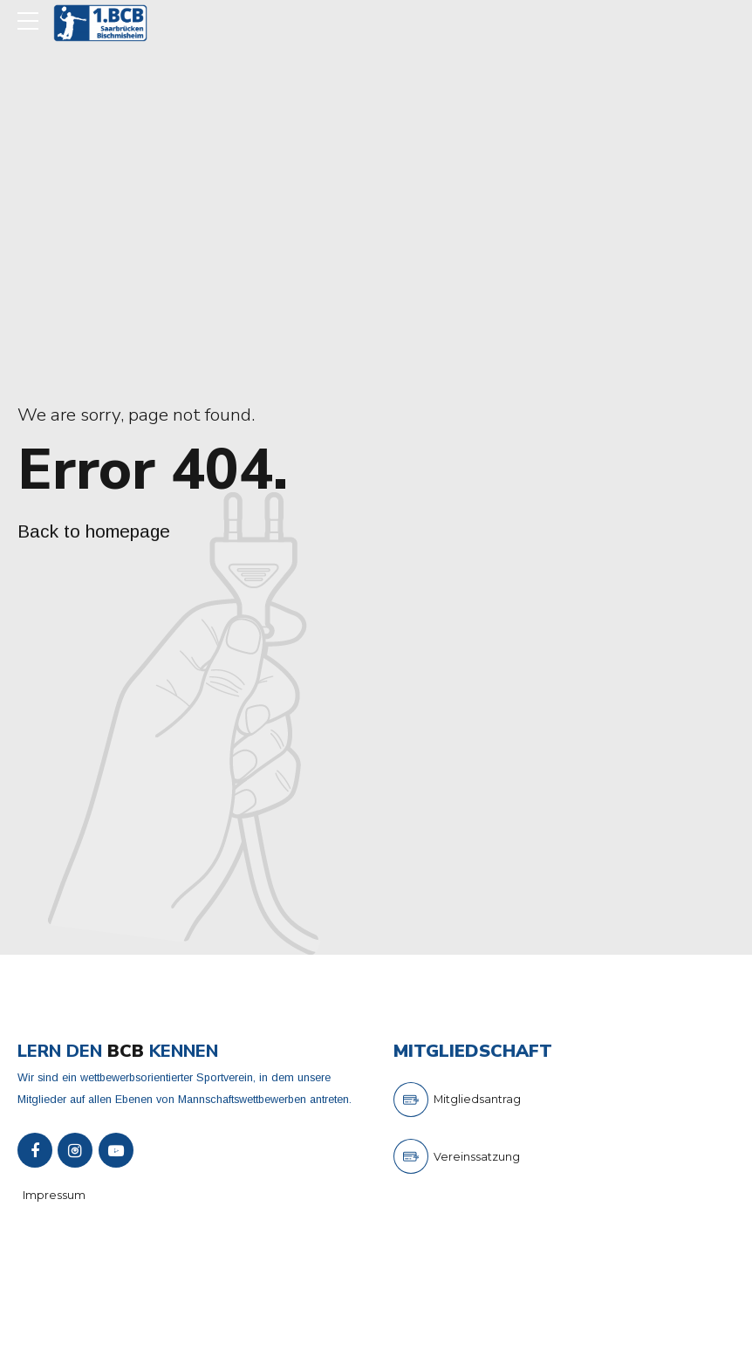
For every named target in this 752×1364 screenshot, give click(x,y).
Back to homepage (93, 531)
